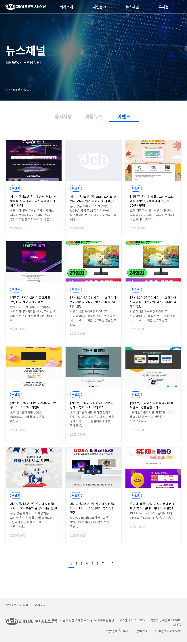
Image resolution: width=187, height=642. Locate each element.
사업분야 (94, 9)
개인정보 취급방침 (16, 605)
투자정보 (160, 9)
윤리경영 (40, 605)
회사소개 (61, 9)
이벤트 (26, 89)
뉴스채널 (127, 9)
